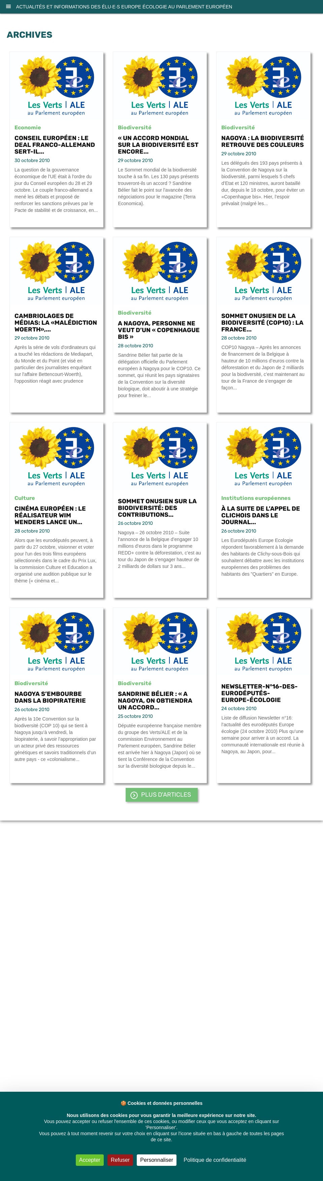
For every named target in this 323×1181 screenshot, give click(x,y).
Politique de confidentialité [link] (215, 1160)
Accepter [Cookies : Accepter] (89, 1160)
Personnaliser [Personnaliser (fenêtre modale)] (156, 1160)
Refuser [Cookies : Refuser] (120, 1160)
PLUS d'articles (166, 794)
